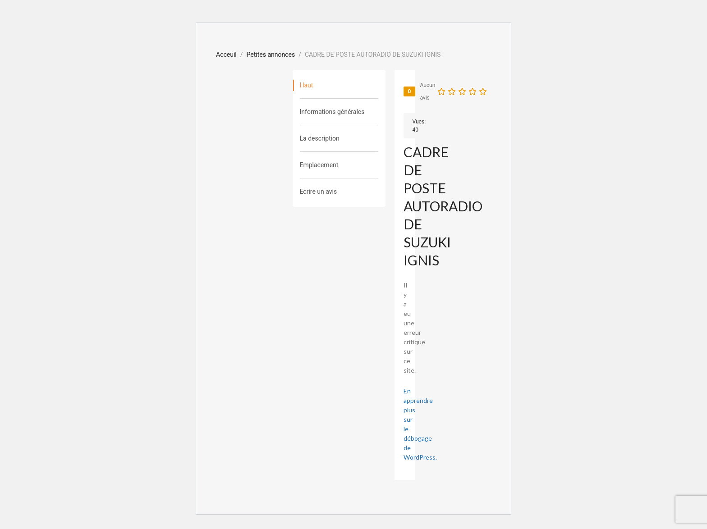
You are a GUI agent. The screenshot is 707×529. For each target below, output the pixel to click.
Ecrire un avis (318, 191)
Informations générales (332, 111)
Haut (306, 85)
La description (320, 138)
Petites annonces (271, 54)
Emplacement (319, 165)
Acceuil (226, 54)
